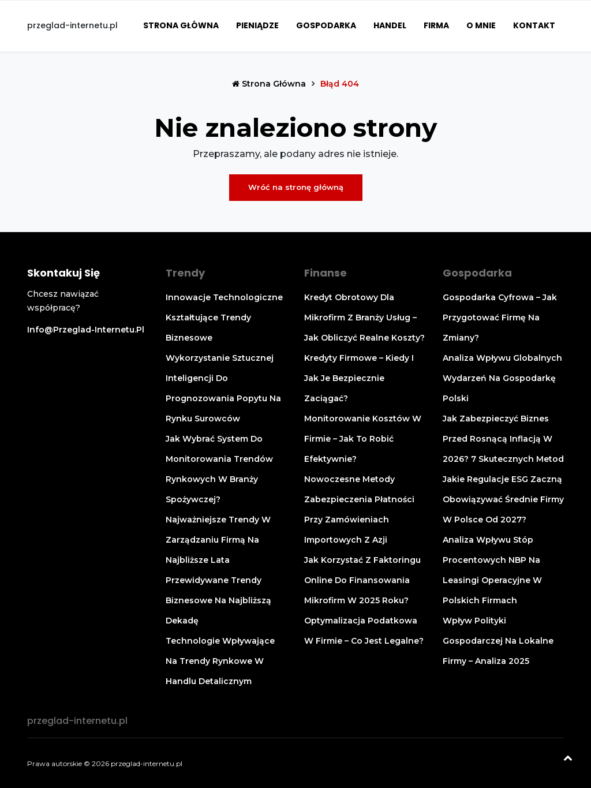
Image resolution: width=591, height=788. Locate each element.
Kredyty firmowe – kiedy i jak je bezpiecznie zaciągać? (359, 378)
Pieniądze (257, 25)
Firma (436, 25)
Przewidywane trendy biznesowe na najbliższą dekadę (218, 600)
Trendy (185, 273)
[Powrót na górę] (567, 759)
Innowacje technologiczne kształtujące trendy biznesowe (224, 317)
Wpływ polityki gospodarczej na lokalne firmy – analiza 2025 (498, 640)
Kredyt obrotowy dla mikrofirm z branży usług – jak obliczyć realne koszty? (364, 317)
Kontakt (534, 25)
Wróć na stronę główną (295, 187)
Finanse (325, 273)
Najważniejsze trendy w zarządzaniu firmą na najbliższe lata (218, 539)
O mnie (481, 25)
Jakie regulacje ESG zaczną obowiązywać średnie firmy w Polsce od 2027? (503, 499)
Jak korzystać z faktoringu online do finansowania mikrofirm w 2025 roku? (362, 580)
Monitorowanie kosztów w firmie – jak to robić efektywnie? (362, 438)
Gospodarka (326, 25)
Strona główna (181, 25)
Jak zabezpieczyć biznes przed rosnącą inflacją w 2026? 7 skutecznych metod (503, 438)
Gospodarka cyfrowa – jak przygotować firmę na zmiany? (500, 317)
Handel (389, 25)
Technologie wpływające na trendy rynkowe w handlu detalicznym (220, 661)
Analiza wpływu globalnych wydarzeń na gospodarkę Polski (502, 378)
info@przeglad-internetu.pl (85, 329)
